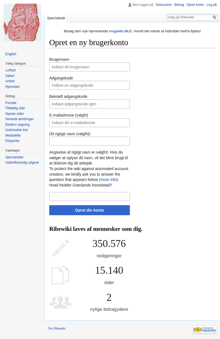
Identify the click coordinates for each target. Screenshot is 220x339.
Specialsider (14, 157)
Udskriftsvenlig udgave (22, 162)
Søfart (9, 76)
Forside (10, 103)
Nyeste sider (14, 114)
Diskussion (164, 5)
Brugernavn (59, 59)
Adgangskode (61, 78)
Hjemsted (12, 87)
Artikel (9, 81)
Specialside (56, 18)
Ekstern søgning (17, 125)
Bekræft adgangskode (68, 96)
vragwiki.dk (118, 31)
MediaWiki (13, 135)
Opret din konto (89, 210)
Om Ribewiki (56, 328)
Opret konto (195, 5)
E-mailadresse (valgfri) (68, 115)
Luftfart (10, 70)
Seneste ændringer (19, 119)
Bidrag (179, 5)
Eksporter (12, 141)
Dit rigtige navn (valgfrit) (69, 134)
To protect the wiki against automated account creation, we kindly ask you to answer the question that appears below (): (88, 174)
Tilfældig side (15, 108)
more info (108, 179)
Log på (211, 5)
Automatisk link (16, 130)
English (10, 54)
